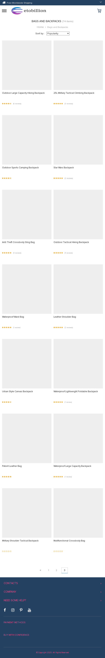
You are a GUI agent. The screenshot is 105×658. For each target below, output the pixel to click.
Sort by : (40, 33)
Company (10, 591)
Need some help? (15, 600)
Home (40, 27)
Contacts (11, 583)
